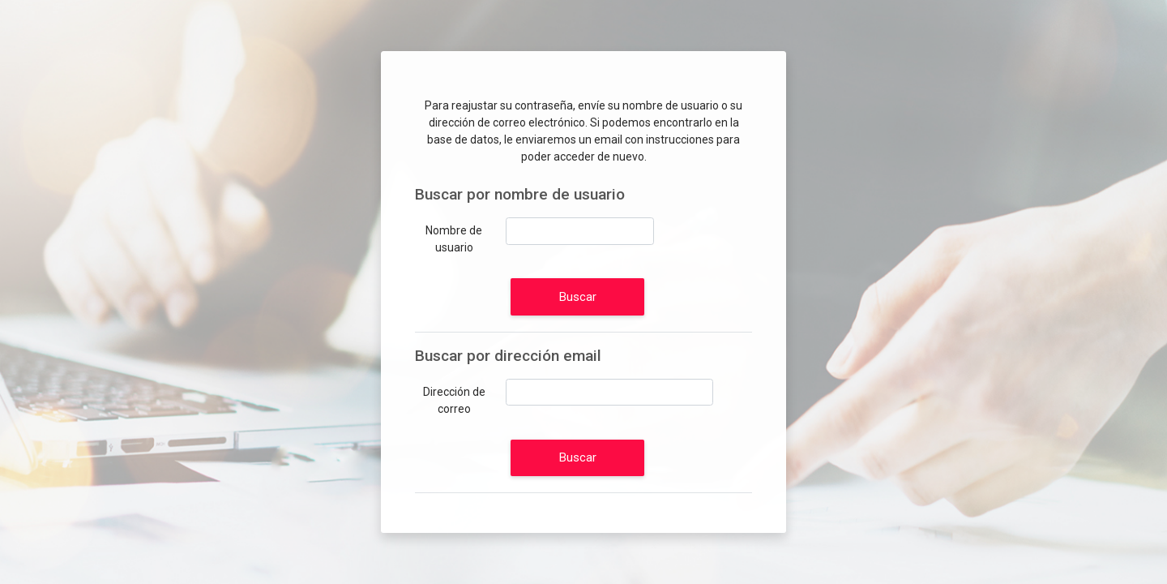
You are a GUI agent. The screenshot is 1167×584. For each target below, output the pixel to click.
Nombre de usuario (453, 239)
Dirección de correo (454, 400)
